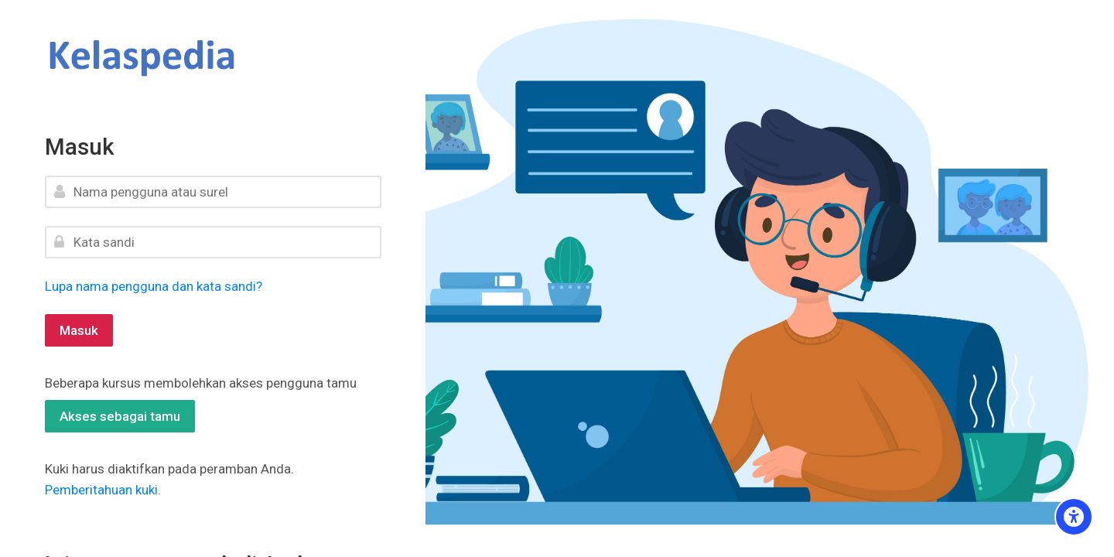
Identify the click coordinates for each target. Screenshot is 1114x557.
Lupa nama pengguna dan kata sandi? (153, 286)
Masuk (79, 330)
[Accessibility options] (1073, 516)
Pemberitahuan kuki (101, 489)
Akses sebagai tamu (120, 416)
